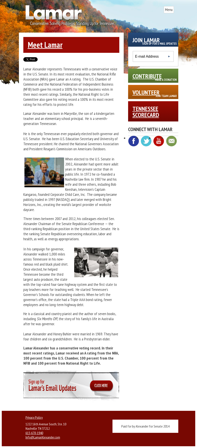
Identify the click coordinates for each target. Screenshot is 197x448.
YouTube (158, 141)
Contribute (155, 77)
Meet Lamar (45, 45)
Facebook (133, 141)
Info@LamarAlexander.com (43, 437)
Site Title (68, 17)
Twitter (146, 141)
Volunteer (155, 93)
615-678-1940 (34, 433)
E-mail (171, 141)
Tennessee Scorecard (146, 112)
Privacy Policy (34, 417)
